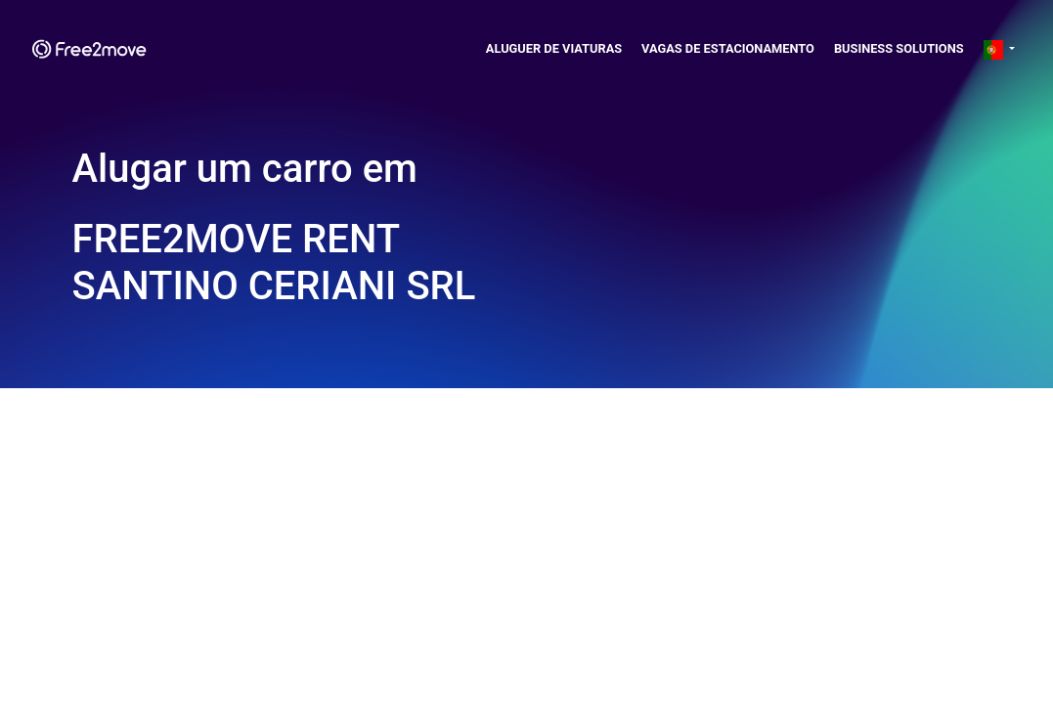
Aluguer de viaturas (554, 48)
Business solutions (899, 48)
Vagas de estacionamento (727, 48)
